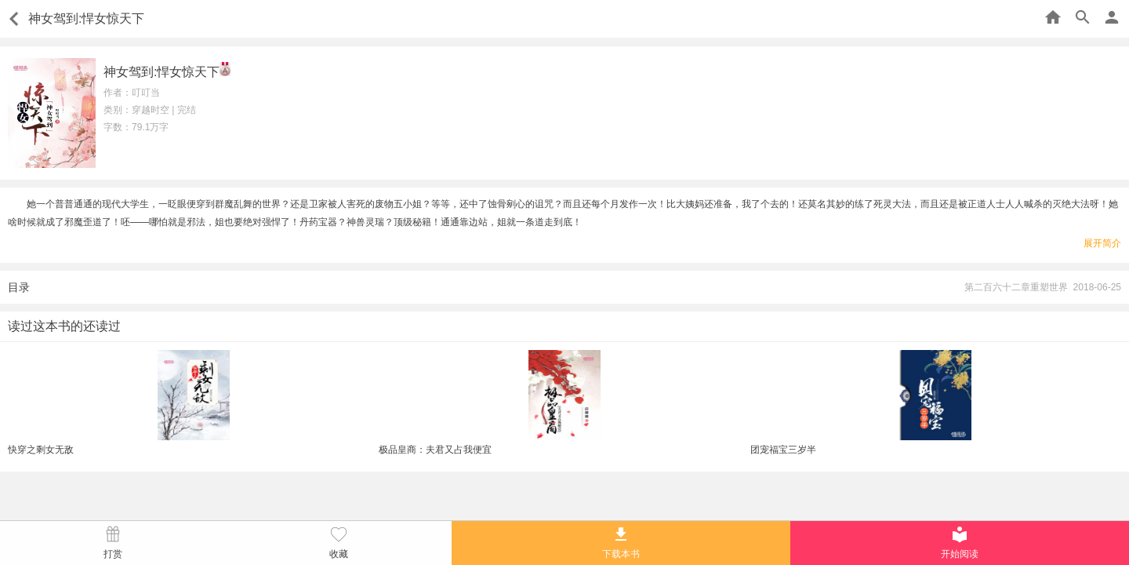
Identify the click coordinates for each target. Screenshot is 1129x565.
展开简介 (1102, 243)
